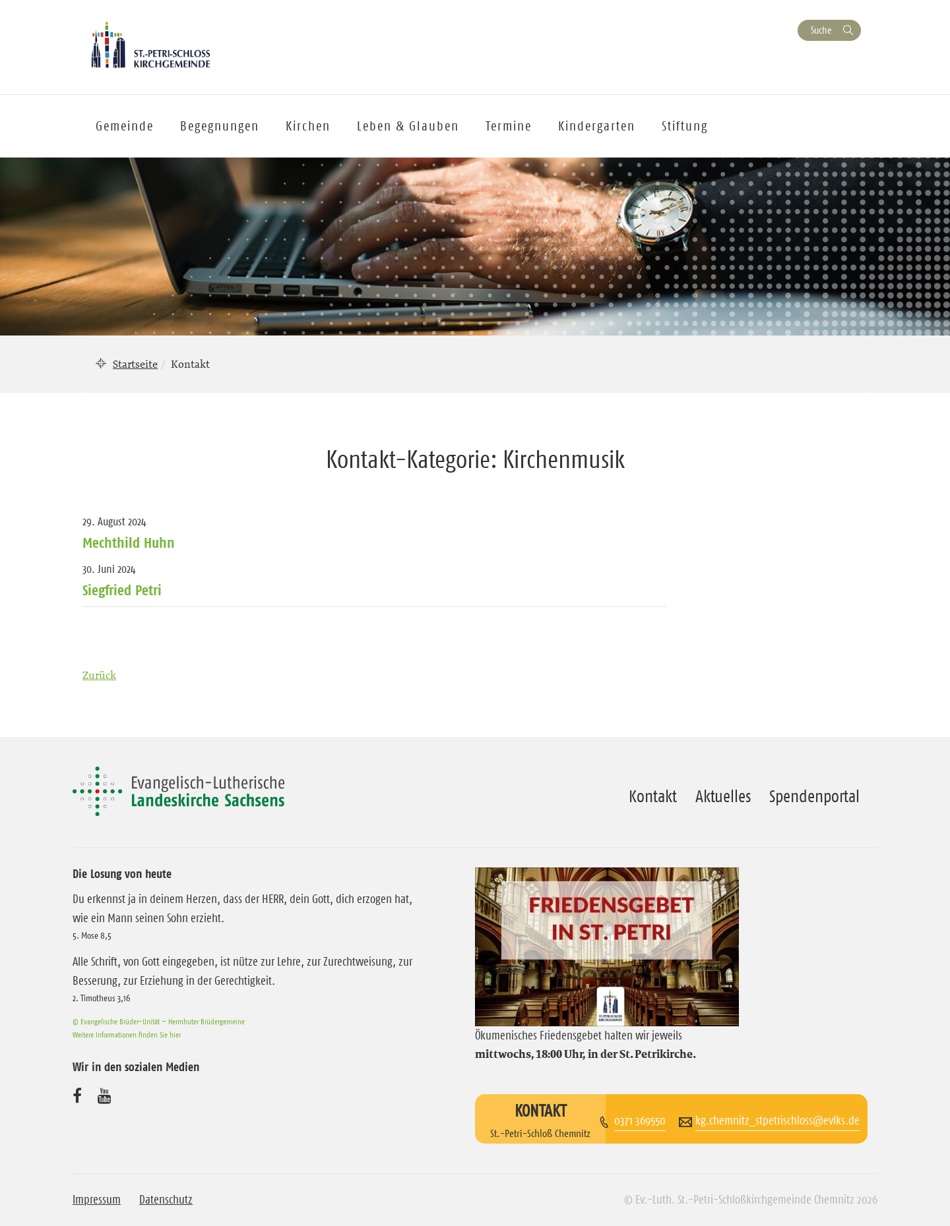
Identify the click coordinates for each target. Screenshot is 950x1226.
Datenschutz (166, 1199)
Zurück (99, 675)
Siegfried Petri (122, 590)
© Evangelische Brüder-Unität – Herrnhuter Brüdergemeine (159, 1021)
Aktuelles (723, 796)
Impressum (97, 1199)
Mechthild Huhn (128, 542)
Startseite (135, 364)
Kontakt (653, 796)
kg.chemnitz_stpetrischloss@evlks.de (777, 1120)
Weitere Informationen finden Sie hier (127, 1034)
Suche (821, 30)
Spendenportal (814, 796)
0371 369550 (640, 1120)
